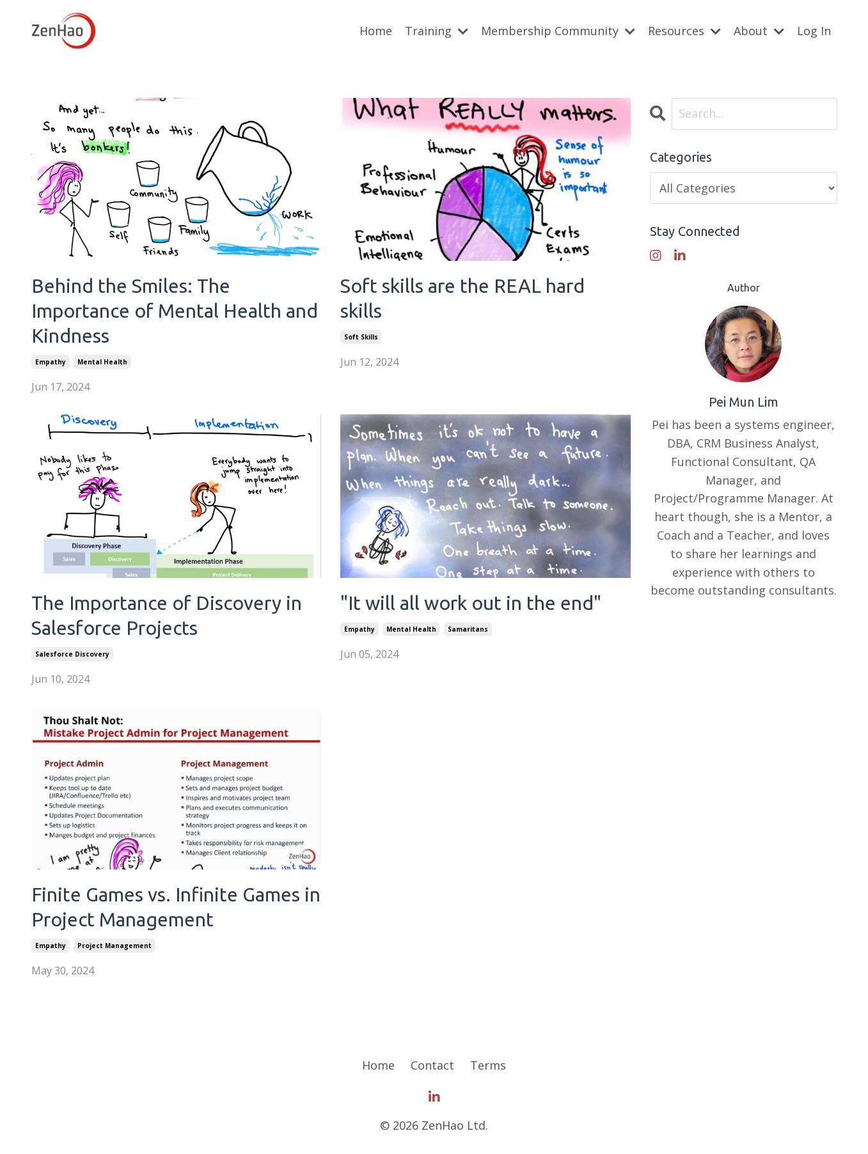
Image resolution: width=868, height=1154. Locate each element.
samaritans (468, 629)
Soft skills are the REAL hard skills (462, 298)
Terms (488, 1065)
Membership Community (558, 30)
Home (375, 30)
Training (436, 30)
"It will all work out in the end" (470, 603)
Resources (684, 30)
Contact (432, 1065)
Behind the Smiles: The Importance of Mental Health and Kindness (174, 311)
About (759, 30)
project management (114, 945)
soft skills (361, 336)
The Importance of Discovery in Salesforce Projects (166, 615)
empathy (50, 361)
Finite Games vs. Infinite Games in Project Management (175, 907)
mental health (102, 361)
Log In (814, 30)
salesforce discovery (72, 654)
